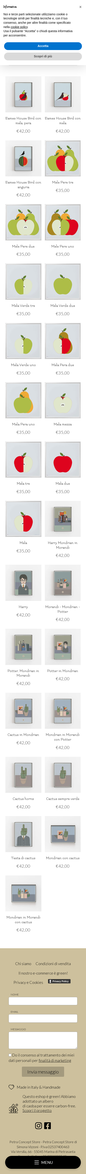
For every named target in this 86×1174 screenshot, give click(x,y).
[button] (80, 6)
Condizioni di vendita (53, 963)
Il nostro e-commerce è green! (43, 973)
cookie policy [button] (19, 27)
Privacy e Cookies (28, 982)
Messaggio (18, 1029)
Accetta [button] (43, 46)
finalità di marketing (55, 1060)
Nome (15, 994)
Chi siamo (23, 963)
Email (14, 1011)
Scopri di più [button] (43, 56)
